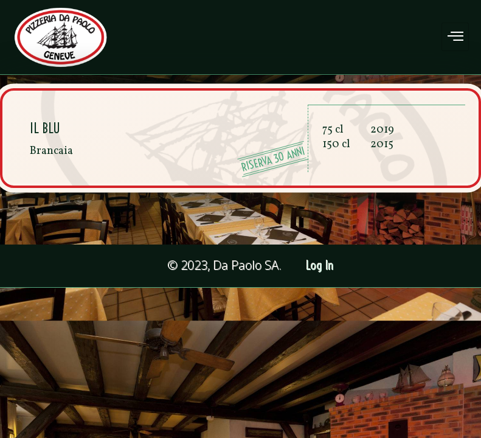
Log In (320, 265)
